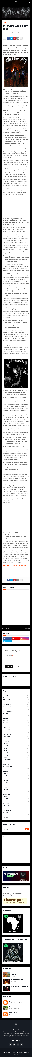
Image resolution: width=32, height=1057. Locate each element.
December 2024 (16, 732)
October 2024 (16, 737)
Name (7, 661)
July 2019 (16, 789)
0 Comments (23, 33)
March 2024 (16, 753)
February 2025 (16, 727)
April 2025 (16, 723)
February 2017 (16, 806)
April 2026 (16, 695)
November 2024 (16, 734)
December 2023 (16, 760)
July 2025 (16, 716)
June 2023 (16, 773)
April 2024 (16, 750)
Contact (16, 1054)
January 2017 (16, 808)
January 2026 (16, 702)
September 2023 (16, 766)
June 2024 (16, 746)
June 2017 (16, 796)
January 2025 (16, 730)
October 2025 (16, 709)
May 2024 (16, 748)
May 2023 (16, 776)
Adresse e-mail (9, 655)
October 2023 (16, 764)
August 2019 (16, 787)
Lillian (10, 1007)
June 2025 (16, 718)
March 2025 (16, 725)
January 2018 (16, 794)
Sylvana (11, 1001)
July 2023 (16, 771)
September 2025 (16, 711)
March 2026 (16, 697)
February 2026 (16, 700)
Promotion (20, 1052)
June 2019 (16, 792)
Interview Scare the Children (19, 986)
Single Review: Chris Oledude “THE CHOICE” (19, 973)
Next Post (27, 628)
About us (26, 1052)
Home (4, 22)
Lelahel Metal (13, 1012)
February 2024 (16, 755)
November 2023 (16, 762)
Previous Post (5, 628)
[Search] (14, 829)
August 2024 (16, 741)
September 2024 (16, 739)
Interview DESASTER (17, 979)
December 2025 (16, 704)
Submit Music (11, 1052)
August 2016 (16, 812)
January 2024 (16, 757)
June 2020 (16, 783)
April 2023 (16, 778)
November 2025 (16, 707)
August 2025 (16, 714)
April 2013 (16, 817)
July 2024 (16, 743)
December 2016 (16, 810)
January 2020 (16, 785)
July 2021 (16, 780)
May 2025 (16, 720)
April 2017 (16, 801)
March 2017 (16, 803)
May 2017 (16, 799)
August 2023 (16, 769)
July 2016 (16, 815)
